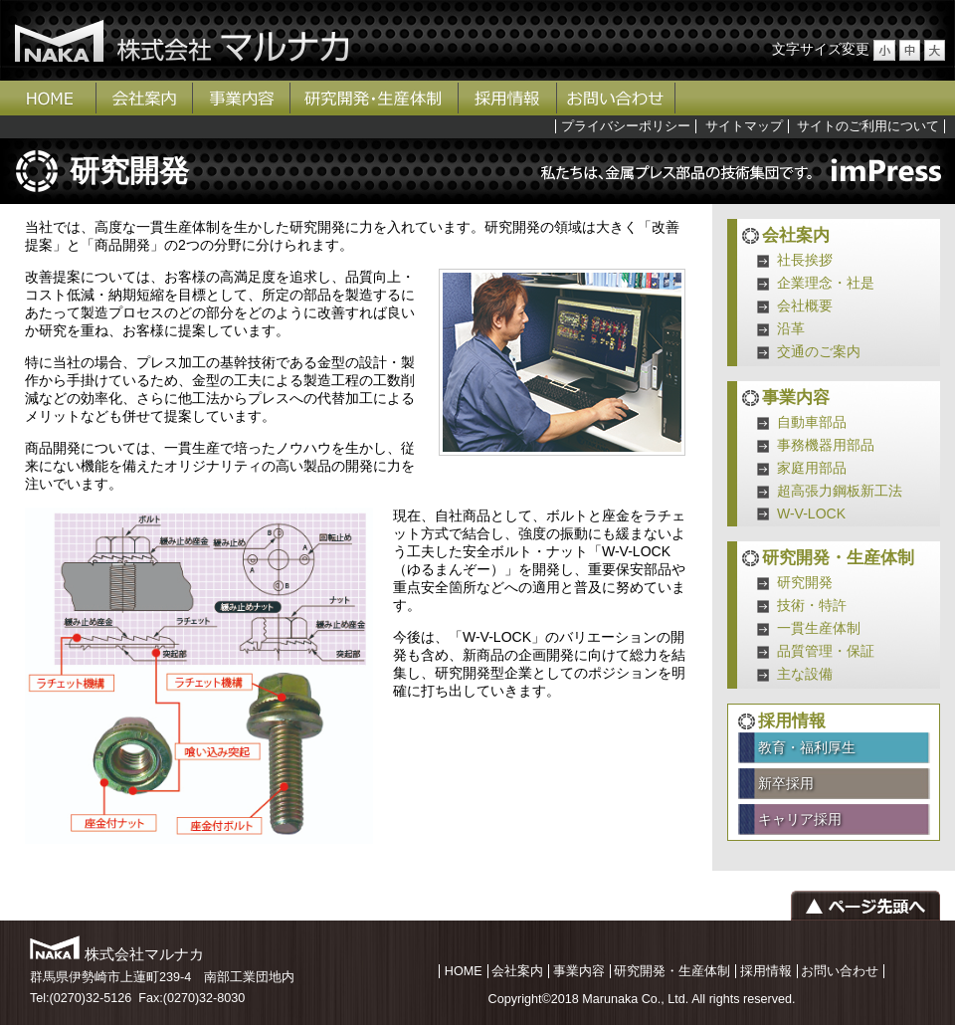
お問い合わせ (616, 98)
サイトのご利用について (868, 126)
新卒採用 (786, 783)
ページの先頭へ (865, 906)
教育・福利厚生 (807, 747)
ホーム (48, 98)
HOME (463, 971)
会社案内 (144, 98)
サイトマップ (744, 126)
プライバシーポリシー (625, 126)
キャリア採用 (800, 819)
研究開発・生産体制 (374, 98)
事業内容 (241, 98)
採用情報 (508, 98)
